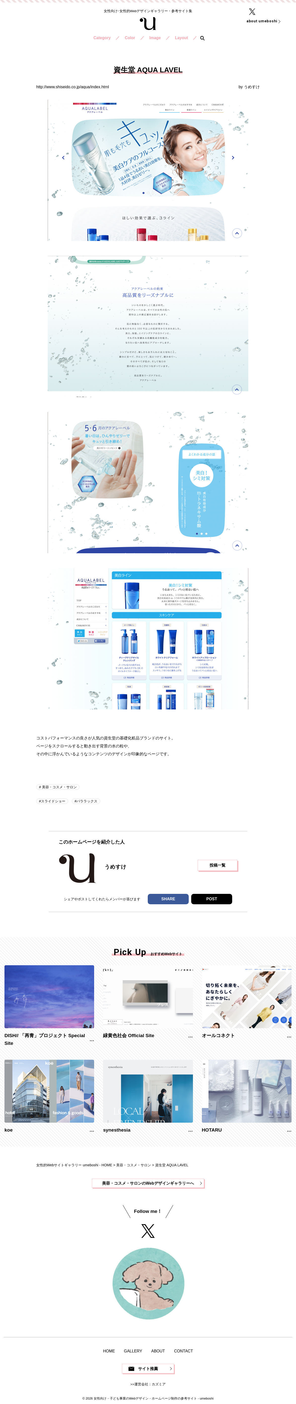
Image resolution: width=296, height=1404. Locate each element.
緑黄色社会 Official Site (128, 1035)
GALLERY (133, 1351)
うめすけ (252, 87)
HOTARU (212, 1130)
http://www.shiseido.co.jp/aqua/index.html (72, 87)
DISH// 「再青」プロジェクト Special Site (44, 1039)
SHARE (168, 899)
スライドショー (53, 801)
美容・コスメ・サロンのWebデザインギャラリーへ (148, 1183)
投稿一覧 (217, 865)
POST (211, 899)
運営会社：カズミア (150, 1384)
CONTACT (183, 1351)
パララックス (86, 801)
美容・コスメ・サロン (59, 787)
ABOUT (158, 1351)
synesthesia (116, 1130)
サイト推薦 (148, 1369)
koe (8, 1130)
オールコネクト (218, 1035)
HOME (109, 1351)
